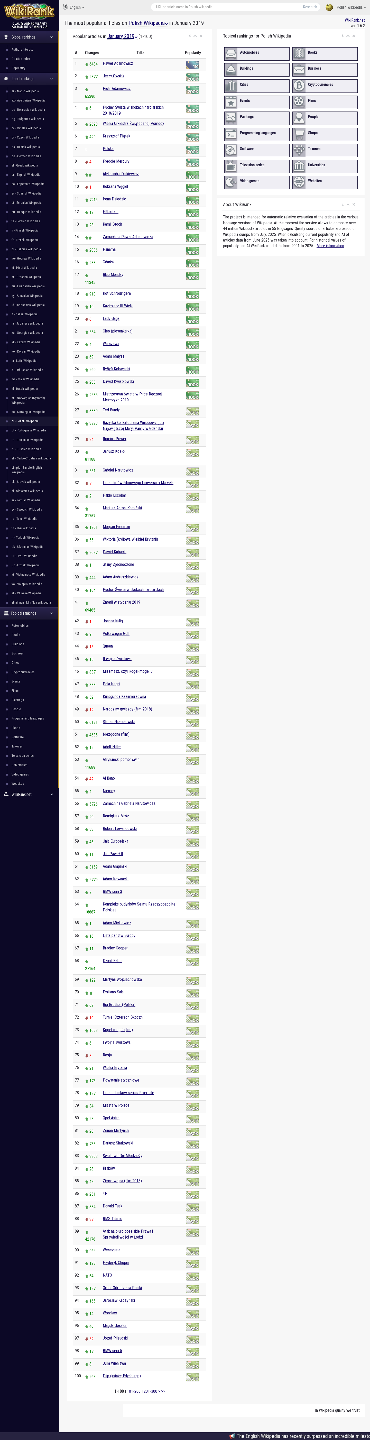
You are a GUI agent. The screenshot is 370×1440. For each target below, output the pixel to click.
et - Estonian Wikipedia (27, 203)
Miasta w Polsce (116, 1105)
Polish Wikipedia (346, 7)
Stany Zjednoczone (118, 564)
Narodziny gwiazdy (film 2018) (127, 709)
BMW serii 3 (112, 891)
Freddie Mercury (116, 161)
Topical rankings (28, 613)
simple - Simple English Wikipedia (27, 470)
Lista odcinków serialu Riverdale (128, 1092)
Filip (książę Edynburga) (122, 1375)
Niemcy (109, 790)
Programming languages (28, 718)
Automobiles (20, 625)
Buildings (18, 644)
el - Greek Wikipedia (25, 165)
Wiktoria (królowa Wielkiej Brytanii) (130, 539)
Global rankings (28, 37)
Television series (23, 756)
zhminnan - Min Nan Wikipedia (31, 602)
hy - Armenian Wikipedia (27, 296)
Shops (16, 728)
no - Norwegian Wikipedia (28, 412)
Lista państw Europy (119, 935)
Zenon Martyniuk (116, 1130)
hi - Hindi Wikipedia (24, 268)
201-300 (150, 1391)
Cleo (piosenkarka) (118, 331)
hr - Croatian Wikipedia (27, 277)
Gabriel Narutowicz (118, 470)
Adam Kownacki (115, 878)
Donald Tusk (112, 1206)
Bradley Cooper (115, 948)
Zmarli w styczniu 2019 (121, 602)
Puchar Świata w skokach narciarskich (133, 589)
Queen (108, 646)
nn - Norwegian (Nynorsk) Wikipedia (28, 400)
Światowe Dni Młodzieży (122, 1155)
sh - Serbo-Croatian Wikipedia (31, 458)
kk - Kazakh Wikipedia (26, 342)
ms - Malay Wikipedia (25, 379)
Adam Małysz (114, 356)
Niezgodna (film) (116, 734)
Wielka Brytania (115, 1067)
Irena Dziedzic (114, 199)
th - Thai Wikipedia (24, 528)
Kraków (109, 1168)
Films (15, 691)
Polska (108, 148)
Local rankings (28, 78)
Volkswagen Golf (116, 633)
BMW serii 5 (112, 1350)
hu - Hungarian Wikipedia (28, 286)
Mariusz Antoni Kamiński (122, 507)
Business (18, 653)
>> (163, 1391)
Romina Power (114, 438)
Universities (19, 765)
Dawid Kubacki (114, 551)
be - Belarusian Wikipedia (28, 110)
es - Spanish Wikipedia (26, 193)
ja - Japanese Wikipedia (27, 323)
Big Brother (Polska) (119, 1004)
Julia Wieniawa (114, 1363)
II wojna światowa (117, 658)
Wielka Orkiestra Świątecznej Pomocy (133, 123)
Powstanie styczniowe (121, 1080)
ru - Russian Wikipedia (26, 449)
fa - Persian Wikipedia (26, 221)
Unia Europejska (115, 841)
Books (16, 635)
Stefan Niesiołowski (119, 721)
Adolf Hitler (112, 746)
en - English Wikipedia (26, 175)
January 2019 (122, 36)
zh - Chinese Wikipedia (26, 593)
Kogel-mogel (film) (118, 1029)
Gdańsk (109, 262)
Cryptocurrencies (23, 672)
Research (310, 7)
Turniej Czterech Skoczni (123, 1017)
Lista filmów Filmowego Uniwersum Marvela (138, 482)
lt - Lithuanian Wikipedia (27, 370)
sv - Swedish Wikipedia (27, 509)
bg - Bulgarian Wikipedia (28, 119)
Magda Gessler (115, 1325)
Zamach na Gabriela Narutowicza (129, 803)
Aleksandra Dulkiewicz (121, 173)
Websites (18, 784)
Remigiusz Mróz (116, 816)
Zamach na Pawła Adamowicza (128, 236)
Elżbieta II (110, 211)
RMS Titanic (112, 1218)
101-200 (134, 1391)
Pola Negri (111, 683)
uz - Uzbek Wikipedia (26, 565)
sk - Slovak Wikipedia (26, 482)
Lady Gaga (111, 318)
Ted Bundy (111, 410)
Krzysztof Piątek (116, 136)
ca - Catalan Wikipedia (26, 128)
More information (330, 245)
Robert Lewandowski (120, 828)
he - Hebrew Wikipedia (26, 258)
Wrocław (110, 1312)
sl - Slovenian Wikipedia (27, 491)
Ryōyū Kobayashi (116, 368)
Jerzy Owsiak (113, 75)
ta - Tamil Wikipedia (24, 519)
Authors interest (22, 49)
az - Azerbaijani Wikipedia (28, 100)
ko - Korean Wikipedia (26, 351)
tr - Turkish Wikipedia (26, 537)
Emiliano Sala (113, 992)
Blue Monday (113, 274)
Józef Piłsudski (115, 1338)
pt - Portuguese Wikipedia (29, 430)
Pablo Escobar (114, 495)
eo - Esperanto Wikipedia (28, 184)
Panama (109, 249)
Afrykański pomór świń (121, 759)
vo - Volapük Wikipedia (27, 584)
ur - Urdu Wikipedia (24, 556)
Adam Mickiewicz (117, 922)
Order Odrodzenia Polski (122, 1287)
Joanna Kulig (113, 621)
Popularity (18, 68)
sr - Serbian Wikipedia (26, 500)
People (16, 709)
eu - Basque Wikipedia (26, 212)
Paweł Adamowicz (118, 63)
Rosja (107, 1055)
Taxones (17, 746)
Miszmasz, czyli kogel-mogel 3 (128, 671)
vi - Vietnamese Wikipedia (28, 574)
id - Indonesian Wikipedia (28, 305)
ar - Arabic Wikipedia (25, 91)
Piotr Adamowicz (117, 88)
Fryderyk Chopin (116, 1262)
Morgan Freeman (116, 526)
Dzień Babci (112, 960)
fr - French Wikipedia (25, 240)
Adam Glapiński (115, 866)
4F (105, 1193)
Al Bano (109, 778)
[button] (190, 36)
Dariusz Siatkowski (118, 1143)
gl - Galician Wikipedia (26, 249)
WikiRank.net (29, 794)
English (73, 7)
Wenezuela (111, 1250)
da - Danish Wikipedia (26, 147)
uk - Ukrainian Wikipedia (27, 547)
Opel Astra (111, 1117)
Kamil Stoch (112, 224)
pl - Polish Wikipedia (25, 421)
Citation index (21, 59)
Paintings (18, 700)
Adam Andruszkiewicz (120, 577)
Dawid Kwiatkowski (118, 381)
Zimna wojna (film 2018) (122, 1180)
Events (16, 681)
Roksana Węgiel (115, 186)
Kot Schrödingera (117, 293)
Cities (15, 662)
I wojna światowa (117, 1042)
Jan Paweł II (113, 853)
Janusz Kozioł (114, 451)
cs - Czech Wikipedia (25, 137)
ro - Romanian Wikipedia (27, 440)
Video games (20, 774)
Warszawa (111, 343)
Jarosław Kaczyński (119, 1300)
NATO (107, 1275)
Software (18, 737)
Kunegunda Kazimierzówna (124, 696)
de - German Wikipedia (26, 156)
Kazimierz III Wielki (118, 305)
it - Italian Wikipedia (25, 314)
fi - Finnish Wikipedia (25, 230)
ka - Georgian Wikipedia (27, 333)
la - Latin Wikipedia (24, 361)
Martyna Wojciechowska (122, 979)
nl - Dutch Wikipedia (25, 389)
